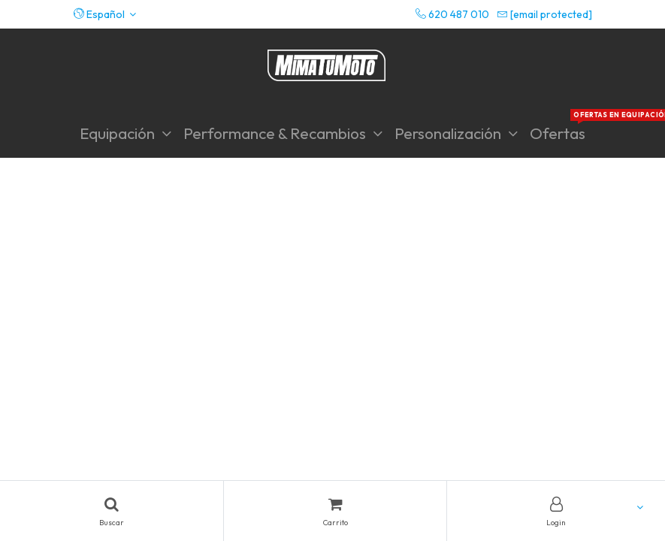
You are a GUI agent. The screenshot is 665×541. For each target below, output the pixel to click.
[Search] (111, 511)
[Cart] (335, 511)
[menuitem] (557, 133)
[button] (105, 14)
